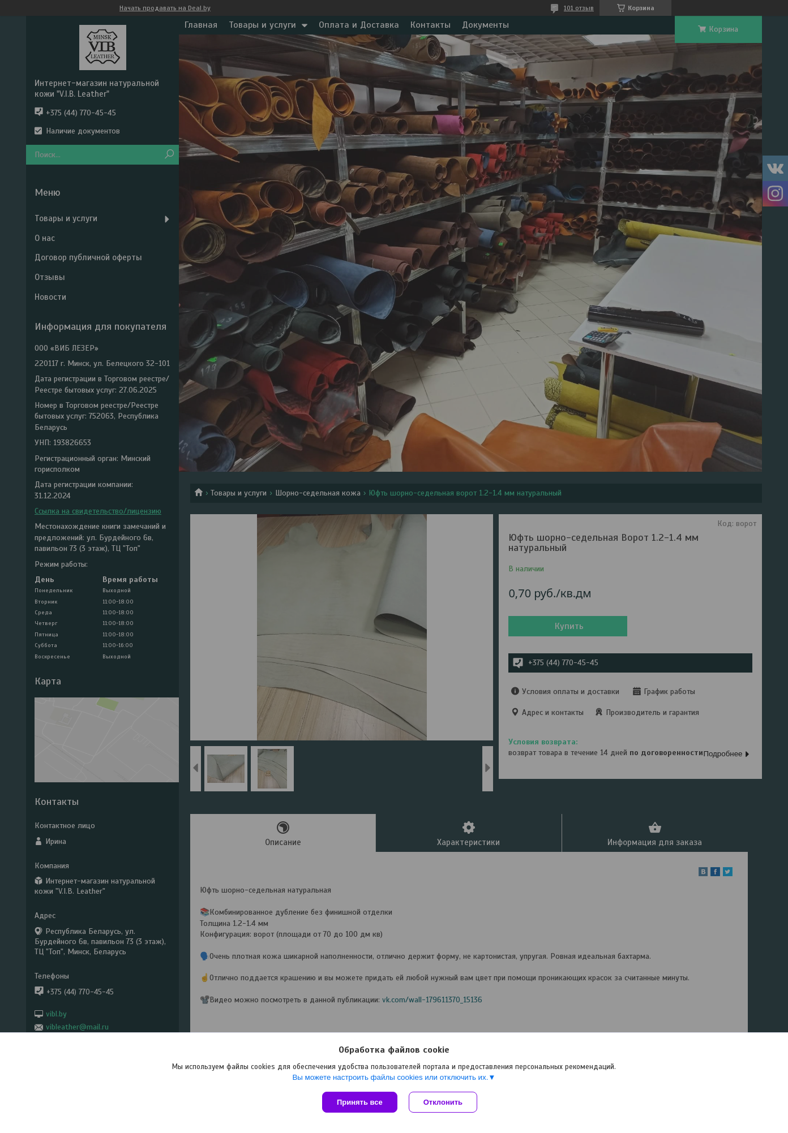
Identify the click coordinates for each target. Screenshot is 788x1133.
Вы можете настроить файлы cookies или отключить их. (390, 1077)
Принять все (360, 1102)
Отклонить (442, 1102)
